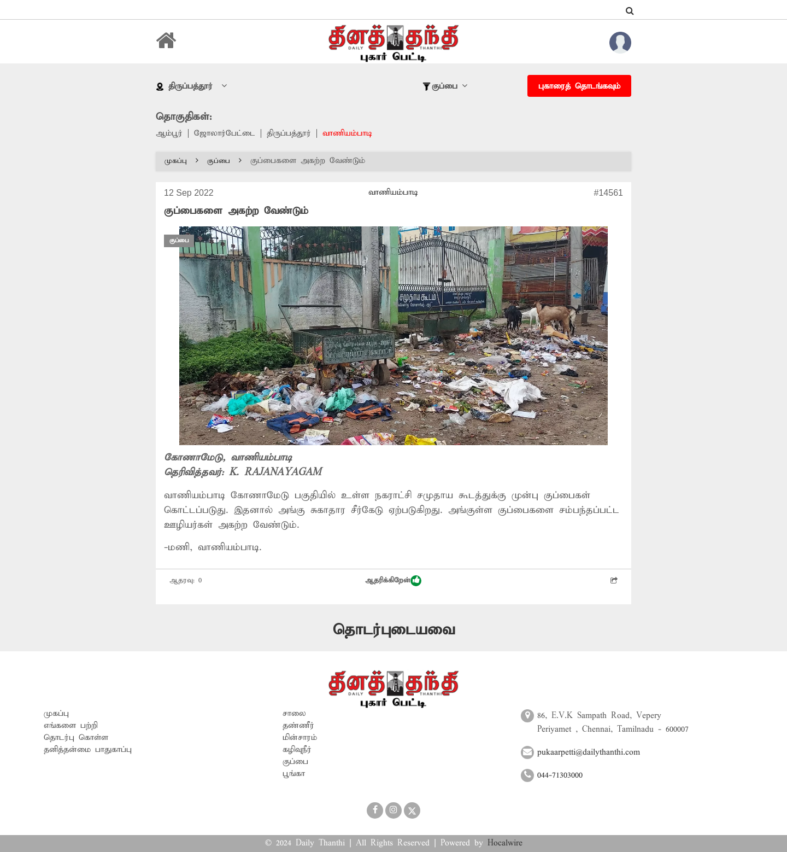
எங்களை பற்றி (71, 725)
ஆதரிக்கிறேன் (393, 580)
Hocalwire (505, 843)
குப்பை (224, 161)
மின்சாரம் (300, 737)
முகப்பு (181, 161)
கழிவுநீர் (297, 749)
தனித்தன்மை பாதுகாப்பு (88, 749)
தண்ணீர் (298, 725)
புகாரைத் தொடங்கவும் (579, 86)
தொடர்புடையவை (394, 630)
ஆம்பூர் (169, 133)
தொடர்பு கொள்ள (76, 737)
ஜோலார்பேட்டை (224, 133)
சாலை (294, 713)
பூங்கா (294, 773)
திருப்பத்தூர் (289, 133)
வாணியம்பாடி (347, 133)
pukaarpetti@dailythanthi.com (588, 752)
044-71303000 (560, 775)
